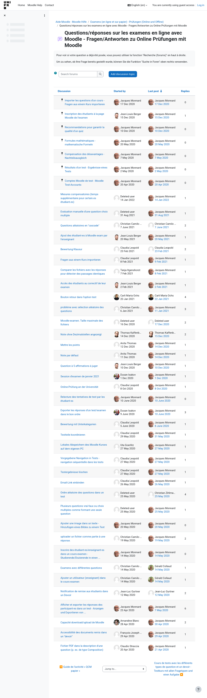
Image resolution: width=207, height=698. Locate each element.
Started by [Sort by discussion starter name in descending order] (119, 91)
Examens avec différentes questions (83, 572)
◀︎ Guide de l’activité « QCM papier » (77, 673)
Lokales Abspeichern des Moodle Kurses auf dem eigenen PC (82, 450)
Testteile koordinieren (75, 438)
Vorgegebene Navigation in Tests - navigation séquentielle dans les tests (84, 464)
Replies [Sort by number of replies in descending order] (185, 91)
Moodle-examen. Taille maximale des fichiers (84, 326)
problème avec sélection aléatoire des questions (84, 313)
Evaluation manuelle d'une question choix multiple (83, 213)
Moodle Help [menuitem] (35, 5)
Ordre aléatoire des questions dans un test (84, 498)
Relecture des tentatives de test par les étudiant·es (85, 403)
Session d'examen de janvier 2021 (82, 380)
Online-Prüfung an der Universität (81, 391)
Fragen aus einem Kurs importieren (83, 260)
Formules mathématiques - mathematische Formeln (82, 142)
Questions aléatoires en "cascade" (82, 225)
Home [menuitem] (21, 5)
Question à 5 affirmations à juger (81, 370)
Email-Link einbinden (74, 486)
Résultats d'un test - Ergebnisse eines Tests (85, 169)
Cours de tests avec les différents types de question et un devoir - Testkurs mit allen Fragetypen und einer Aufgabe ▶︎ (173, 673)
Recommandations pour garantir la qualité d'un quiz (87, 129)
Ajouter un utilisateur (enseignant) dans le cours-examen (85, 584)
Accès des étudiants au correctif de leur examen (83, 289)
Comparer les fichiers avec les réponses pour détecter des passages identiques (84, 274)
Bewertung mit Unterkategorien (80, 428)
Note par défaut (71, 359)
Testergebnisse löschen (76, 476)
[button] (137, 5)
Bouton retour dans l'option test (81, 301)
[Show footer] (198, 689)
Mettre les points (72, 349)
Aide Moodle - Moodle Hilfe (72, 21)
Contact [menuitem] (49, 5)
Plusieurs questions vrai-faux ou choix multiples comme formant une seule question (84, 514)
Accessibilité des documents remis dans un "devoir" (83, 638)
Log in (200, 5)
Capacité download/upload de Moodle (84, 626)
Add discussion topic (125, 74)
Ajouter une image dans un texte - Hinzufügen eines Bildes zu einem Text (85, 529)
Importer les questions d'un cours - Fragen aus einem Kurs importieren (87, 102)
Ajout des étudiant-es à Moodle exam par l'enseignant (84, 237)
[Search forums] (80, 74)
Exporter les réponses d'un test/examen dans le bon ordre (80, 416)
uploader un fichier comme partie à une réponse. (85, 542)
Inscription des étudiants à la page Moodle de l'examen (86, 115)
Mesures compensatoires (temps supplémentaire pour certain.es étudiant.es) (81, 198)
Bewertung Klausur (73, 249)
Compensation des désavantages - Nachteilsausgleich (86, 156)
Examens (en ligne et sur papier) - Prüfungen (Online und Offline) (128, 21)
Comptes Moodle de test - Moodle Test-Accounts (86, 183)
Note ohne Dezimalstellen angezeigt (83, 338)
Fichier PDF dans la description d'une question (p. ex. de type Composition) (84, 652)
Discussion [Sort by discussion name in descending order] (66, 91)
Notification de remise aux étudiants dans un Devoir (83, 597)
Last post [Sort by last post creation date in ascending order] (153, 91)
